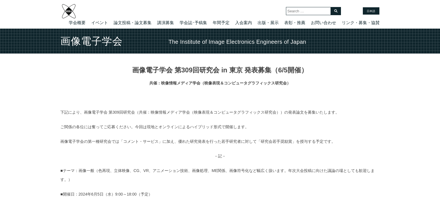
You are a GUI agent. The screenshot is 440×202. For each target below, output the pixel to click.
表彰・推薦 (294, 22)
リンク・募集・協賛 (361, 22)
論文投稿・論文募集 (133, 22)
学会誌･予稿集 (193, 22)
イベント (99, 22)
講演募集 (165, 22)
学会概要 (77, 22)
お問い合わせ (323, 22)
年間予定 (221, 22)
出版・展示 (268, 22)
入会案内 (243, 22)
